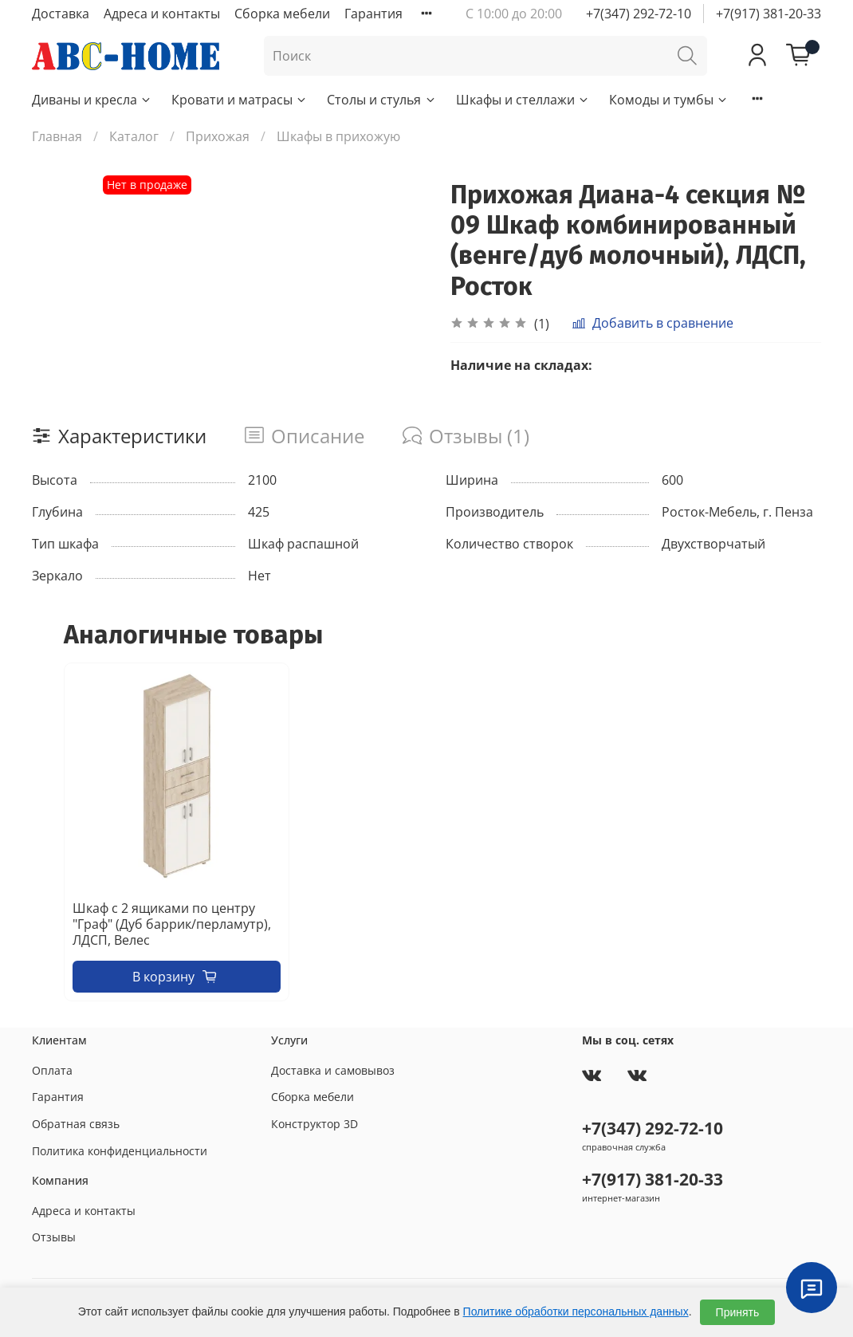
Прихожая (218, 136)
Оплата (52, 1070)
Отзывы (54, 1237)
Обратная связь (76, 1123)
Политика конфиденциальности (119, 1150)
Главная (57, 136)
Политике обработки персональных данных (576, 1311)
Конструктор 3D (314, 1123)
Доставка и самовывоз (333, 1070)
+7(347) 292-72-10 (638, 13)
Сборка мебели (282, 13)
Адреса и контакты (162, 13)
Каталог (134, 136)
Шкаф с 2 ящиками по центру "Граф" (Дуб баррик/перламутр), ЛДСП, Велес (172, 925)
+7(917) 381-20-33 (768, 13)
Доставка (60, 13)
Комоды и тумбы (669, 99)
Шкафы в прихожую (338, 136)
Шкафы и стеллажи (523, 99)
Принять (738, 1312)
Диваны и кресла (92, 99)
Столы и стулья (381, 99)
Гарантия (373, 13)
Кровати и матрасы (239, 99)
